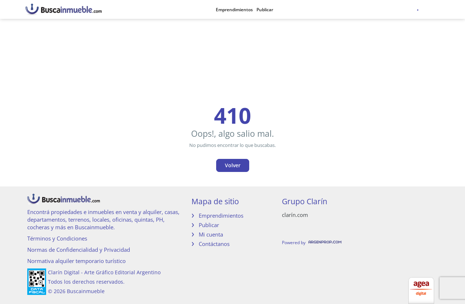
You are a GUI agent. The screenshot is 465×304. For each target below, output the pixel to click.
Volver (232, 165)
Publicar (264, 10)
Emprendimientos (234, 10)
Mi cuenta (211, 234)
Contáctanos (214, 243)
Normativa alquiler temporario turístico (76, 260)
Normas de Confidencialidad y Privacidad (78, 249)
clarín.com (295, 214)
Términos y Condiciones (57, 238)
